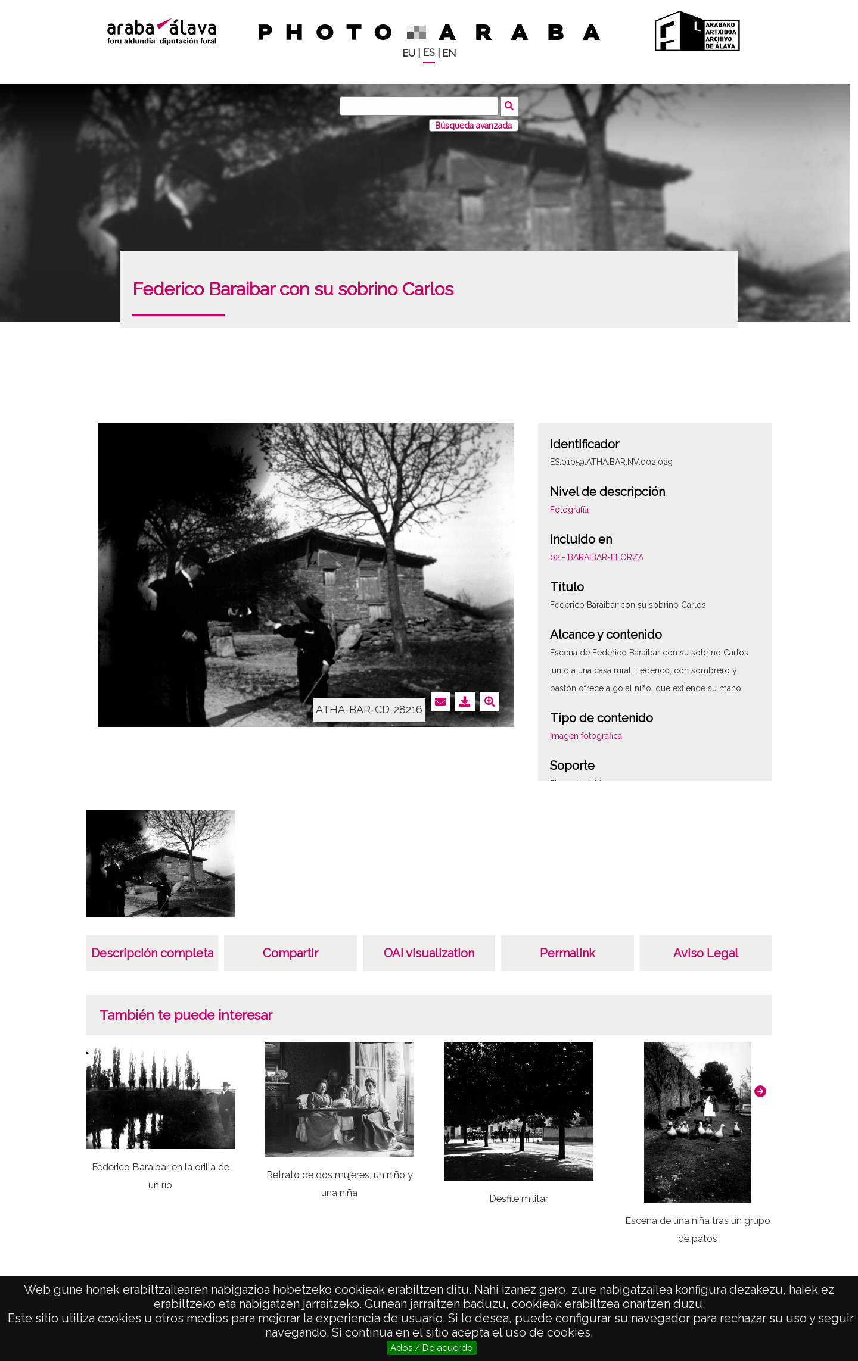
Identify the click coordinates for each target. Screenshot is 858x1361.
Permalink (567, 952)
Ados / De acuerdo (431, 1348)
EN (449, 53)
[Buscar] (420, 106)
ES (429, 52)
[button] (760, 1090)
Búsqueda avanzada (473, 124)
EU (408, 53)
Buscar (510, 105)
